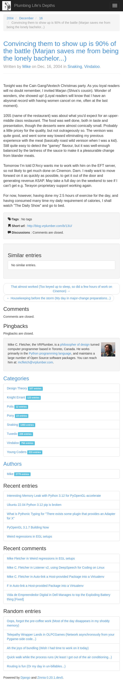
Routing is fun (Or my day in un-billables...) (36, 666)
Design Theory (25, 388)
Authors (12, 464)
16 (41, 18)
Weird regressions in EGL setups (29, 536)
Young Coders (24, 452)
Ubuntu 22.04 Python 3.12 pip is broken (34, 505)
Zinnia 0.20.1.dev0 (50, 677)
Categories (16, 378)
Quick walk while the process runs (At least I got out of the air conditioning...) (59, 657)
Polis (17, 406)
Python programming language (50, 353)
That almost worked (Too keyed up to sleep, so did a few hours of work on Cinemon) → (61, 289)
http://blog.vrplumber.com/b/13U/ (49, 226)
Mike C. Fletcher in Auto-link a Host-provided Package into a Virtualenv (55, 576)
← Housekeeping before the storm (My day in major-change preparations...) (59, 298)
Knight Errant (24, 397)
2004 (10, 18)
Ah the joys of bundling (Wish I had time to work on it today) (48, 648)
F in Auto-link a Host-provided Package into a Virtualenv (45, 585)
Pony (17, 415)
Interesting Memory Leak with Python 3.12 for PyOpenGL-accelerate (54, 495)
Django (25, 677)
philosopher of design (75, 344)
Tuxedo (20, 434)
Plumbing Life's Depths (34, 5)
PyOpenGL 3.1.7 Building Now (28, 527)
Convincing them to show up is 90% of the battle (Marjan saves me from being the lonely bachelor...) (61, 51)
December (26, 18)
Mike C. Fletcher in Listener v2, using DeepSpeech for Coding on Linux (55, 567)
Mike (26, 66)
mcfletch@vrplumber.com (35, 362)
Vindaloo (92, 66)
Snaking (75, 66)
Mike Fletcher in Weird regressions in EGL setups (41, 558)
